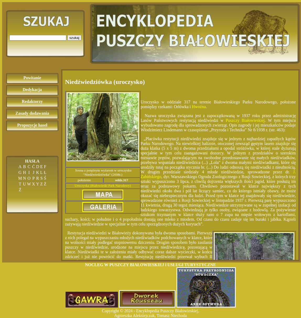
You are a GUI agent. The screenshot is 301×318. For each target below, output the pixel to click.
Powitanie (32, 77)
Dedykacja (32, 89)
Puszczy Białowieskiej (245, 120)
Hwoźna (199, 106)
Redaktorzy (32, 101)
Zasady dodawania (32, 113)
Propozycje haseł (32, 125)
